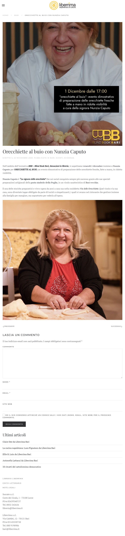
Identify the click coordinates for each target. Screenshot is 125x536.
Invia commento (14, 424)
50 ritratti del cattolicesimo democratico (22, 466)
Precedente (8, 326)
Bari (16, 15)
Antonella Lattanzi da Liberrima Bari (20, 460)
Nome (6, 382)
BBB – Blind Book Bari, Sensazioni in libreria (48, 166)
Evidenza (69, 158)
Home (6, 15)
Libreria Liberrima (13, 479)
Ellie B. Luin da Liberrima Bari (17, 454)
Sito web (7, 404)
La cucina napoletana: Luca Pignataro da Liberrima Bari (29, 448)
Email (6, 393)
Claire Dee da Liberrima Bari (16, 441)
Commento (8, 347)
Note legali (9, 487)
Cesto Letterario (12, 483)
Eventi (59, 158)
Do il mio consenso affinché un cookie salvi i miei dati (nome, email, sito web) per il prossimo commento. (57, 416)
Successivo (116, 326)
